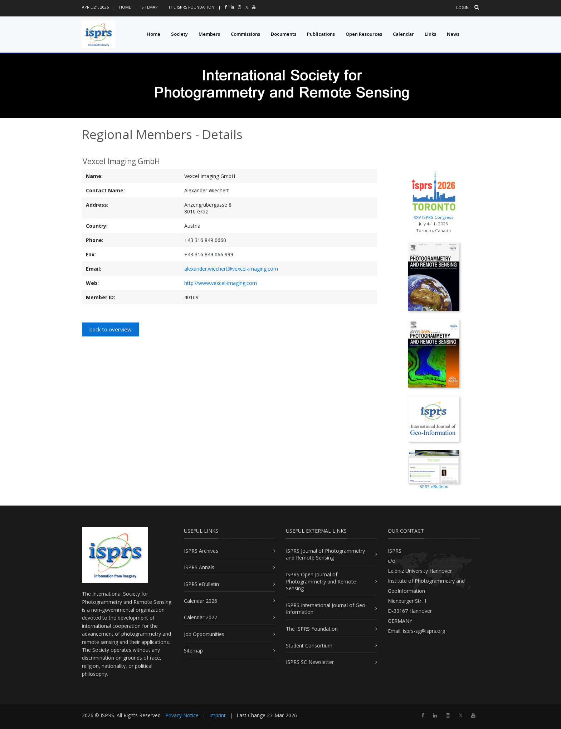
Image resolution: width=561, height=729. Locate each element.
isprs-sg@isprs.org (424, 630)
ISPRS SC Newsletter (310, 662)
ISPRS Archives (201, 550)
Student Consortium (309, 645)
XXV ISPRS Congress (433, 193)
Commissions (245, 34)
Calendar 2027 (200, 617)
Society (179, 34)
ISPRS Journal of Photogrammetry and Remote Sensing (325, 554)
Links (430, 34)
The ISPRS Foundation (191, 7)
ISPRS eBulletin (201, 584)
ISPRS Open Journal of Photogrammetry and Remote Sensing (321, 581)
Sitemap (149, 7)
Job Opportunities (204, 634)
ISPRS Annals (199, 567)
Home (125, 7)
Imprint (217, 715)
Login (462, 7)
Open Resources (364, 34)
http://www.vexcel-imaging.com (220, 283)
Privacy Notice (182, 715)
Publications (321, 34)
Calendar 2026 (200, 600)
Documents (283, 34)
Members (209, 34)
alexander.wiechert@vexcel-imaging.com (231, 268)
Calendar (403, 34)
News (453, 34)
